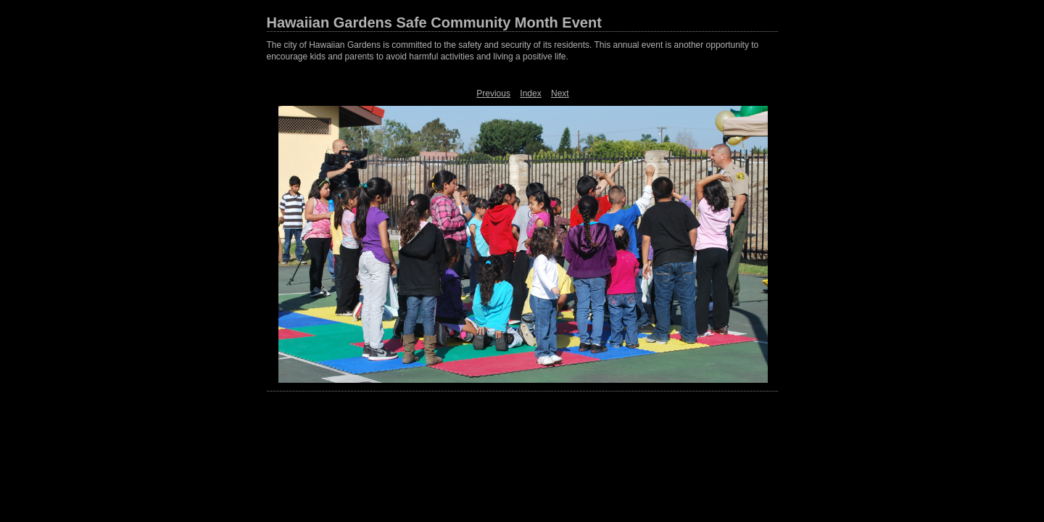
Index (530, 93)
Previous (493, 93)
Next (560, 93)
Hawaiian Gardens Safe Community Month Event (434, 22)
